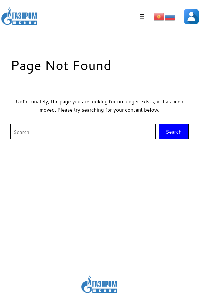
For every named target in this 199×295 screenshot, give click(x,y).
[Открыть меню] (142, 17)
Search (174, 131)
